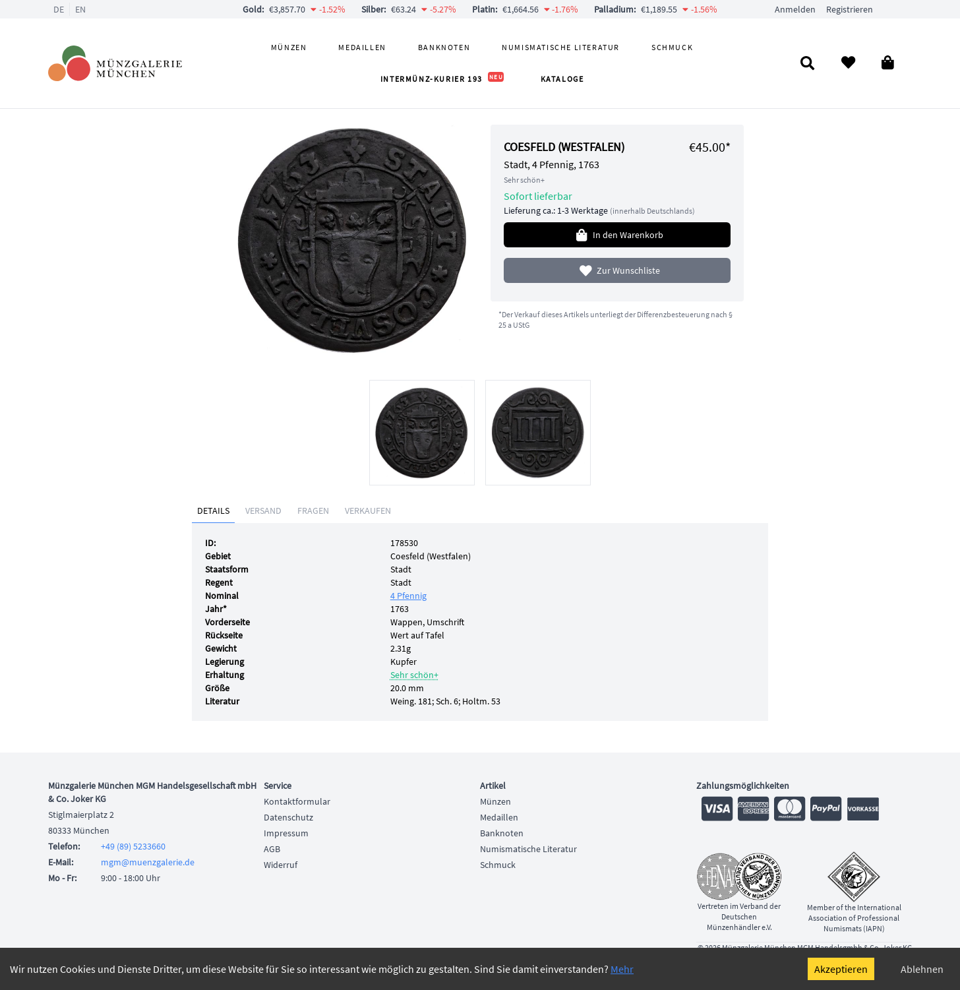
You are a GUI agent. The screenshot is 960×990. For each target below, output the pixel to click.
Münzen (289, 47)
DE (58, 9)
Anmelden (795, 9)
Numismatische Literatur (561, 47)
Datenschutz (288, 817)
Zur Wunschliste (617, 270)
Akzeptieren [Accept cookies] (841, 968)
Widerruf (280, 865)
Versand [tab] (263, 510)
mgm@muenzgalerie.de (148, 862)
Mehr (622, 968)
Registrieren (849, 9)
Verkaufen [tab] (368, 510)
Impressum (286, 833)
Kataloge (562, 79)
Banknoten (444, 47)
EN (80, 9)
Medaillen (362, 47)
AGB (272, 849)
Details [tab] (213, 510)
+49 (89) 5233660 (133, 846)
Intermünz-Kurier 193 (442, 79)
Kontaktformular (297, 801)
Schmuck (672, 47)
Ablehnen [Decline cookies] (922, 968)
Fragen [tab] (313, 510)
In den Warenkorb (617, 234)
